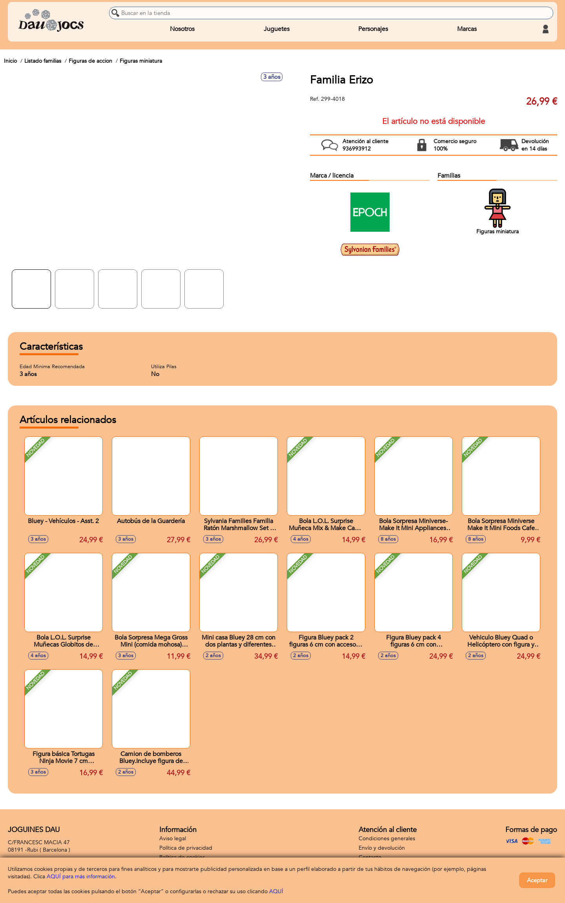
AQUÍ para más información (81, 876)
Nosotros (182, 29)
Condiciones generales (387, 838)
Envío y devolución (382, 848)
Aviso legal (172, 838)
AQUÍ (276, 891)
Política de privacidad (185, 848)
